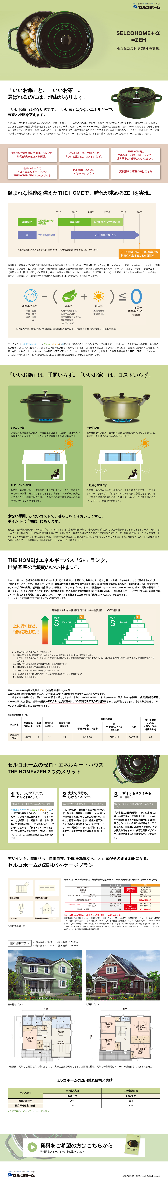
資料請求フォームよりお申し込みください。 (90, 1147)
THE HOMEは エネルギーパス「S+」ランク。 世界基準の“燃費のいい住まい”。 (136, 155)
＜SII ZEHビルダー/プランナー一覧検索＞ (29, 1111)
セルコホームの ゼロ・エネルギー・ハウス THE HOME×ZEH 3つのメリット (32, 172)
